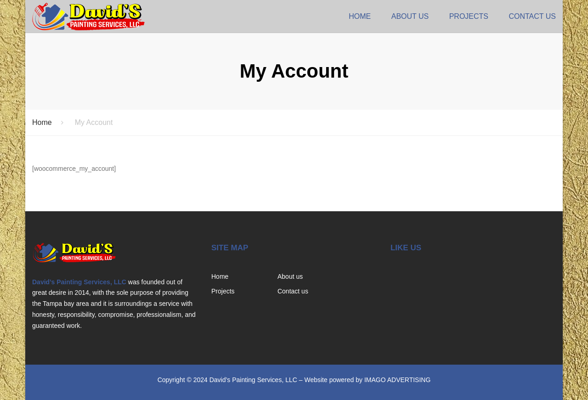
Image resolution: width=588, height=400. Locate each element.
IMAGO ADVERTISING (397, 379)
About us (410, 16)
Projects (468, 16)
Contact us (532, 16)
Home (360, 16)
